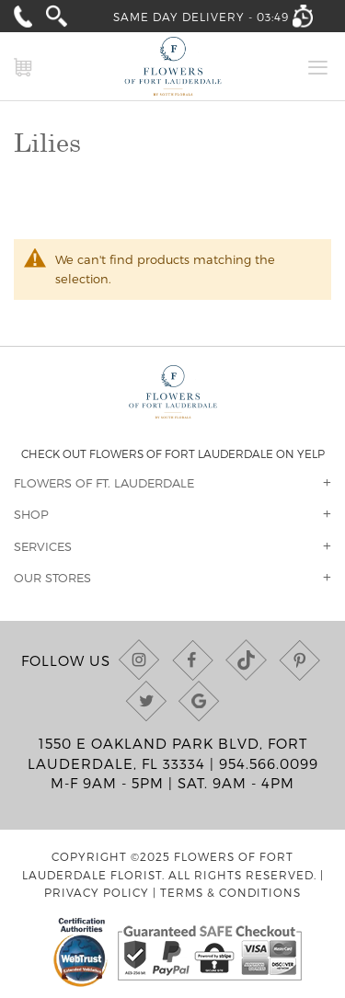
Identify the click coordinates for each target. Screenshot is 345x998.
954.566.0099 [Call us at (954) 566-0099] (268, 763)
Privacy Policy (96, 892)
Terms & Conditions (230, 892)
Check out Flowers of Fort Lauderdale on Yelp (173, 453)
